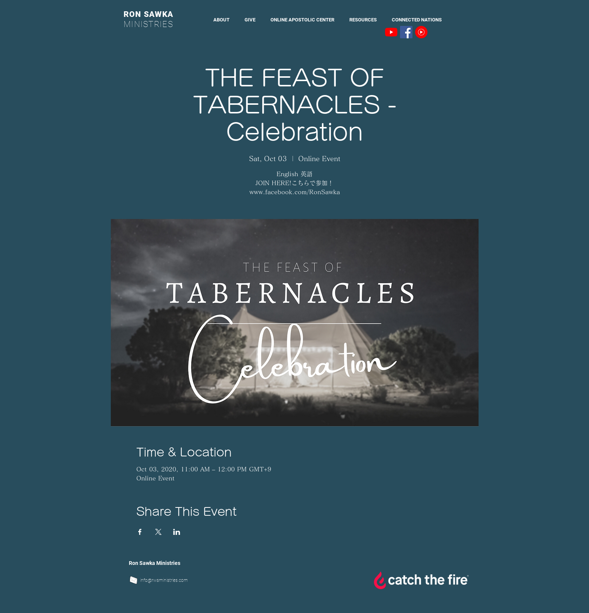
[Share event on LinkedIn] (176, 532)
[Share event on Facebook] (139, 532)
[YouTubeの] (391, 32)
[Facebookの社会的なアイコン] (406, 32)
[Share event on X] (158, 532)
